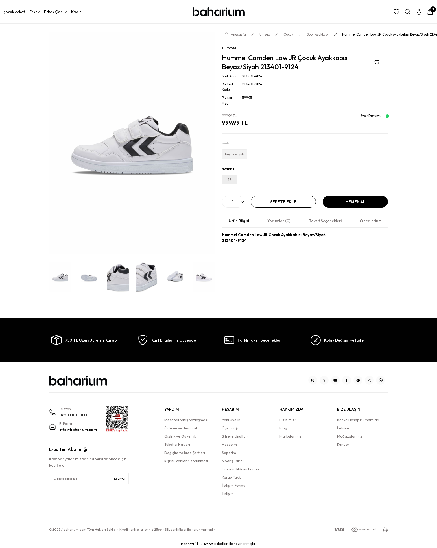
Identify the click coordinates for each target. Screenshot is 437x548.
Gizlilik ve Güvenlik (180, 436)
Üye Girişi (230, 428)
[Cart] (430, 11)
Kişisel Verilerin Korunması (186, 460)
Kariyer (343, 444)
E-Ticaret (206, 544)
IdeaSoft (188, 544)
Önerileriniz (370, 220)
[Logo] (218, 11)
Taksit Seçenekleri (325, 220)
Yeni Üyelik (231, 419)
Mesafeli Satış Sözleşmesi (186, 419)
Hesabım (229, 444)
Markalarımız (290, 436)
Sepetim (229, 452)
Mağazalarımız (349, 436)
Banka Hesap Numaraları (358, 419)
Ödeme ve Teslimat (180, 428)
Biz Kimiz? (287, 419)
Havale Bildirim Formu (240, 469)
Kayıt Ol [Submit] (119, 478)
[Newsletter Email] (89, 478)
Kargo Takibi (232, 477)
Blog (283, 428)
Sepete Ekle (283, 201)
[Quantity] (233, 202)
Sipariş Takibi (233, 460)
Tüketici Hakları (177, 444)
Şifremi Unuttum (235, 436)
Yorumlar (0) (278, 220)
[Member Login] (419, 11)
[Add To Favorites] (377, 62)
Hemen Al (355, 201)
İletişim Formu (233, 485)
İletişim (228, 493)
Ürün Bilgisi (239, 220)
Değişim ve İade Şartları (184, 452)
